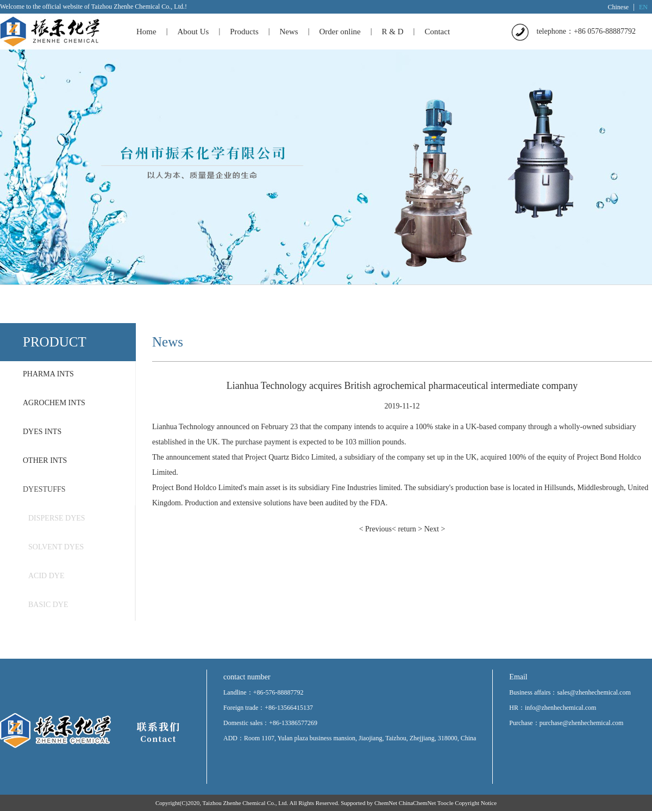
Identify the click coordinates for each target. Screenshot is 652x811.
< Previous (375, 529)
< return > (407, 529)
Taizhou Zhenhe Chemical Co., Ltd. (246, 803)
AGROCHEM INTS (54, 403)
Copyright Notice (476, 803)
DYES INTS (42, 432)
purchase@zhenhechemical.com (582, 723)
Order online (340, 31)
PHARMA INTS (48, 374)
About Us (193, 31)
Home (146, 31)
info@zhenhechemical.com (560, 707)
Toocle (445, 803)
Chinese (618, 7)
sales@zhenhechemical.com (593, 692)
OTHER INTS (45, 460)
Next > (435, 529)
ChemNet (385, 803)
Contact (437, 31)
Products (244, 31)
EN (643, 7)
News (289, 31)
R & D (393, 31)
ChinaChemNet (417, 803)
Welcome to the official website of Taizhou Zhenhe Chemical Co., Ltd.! (93, 6)
